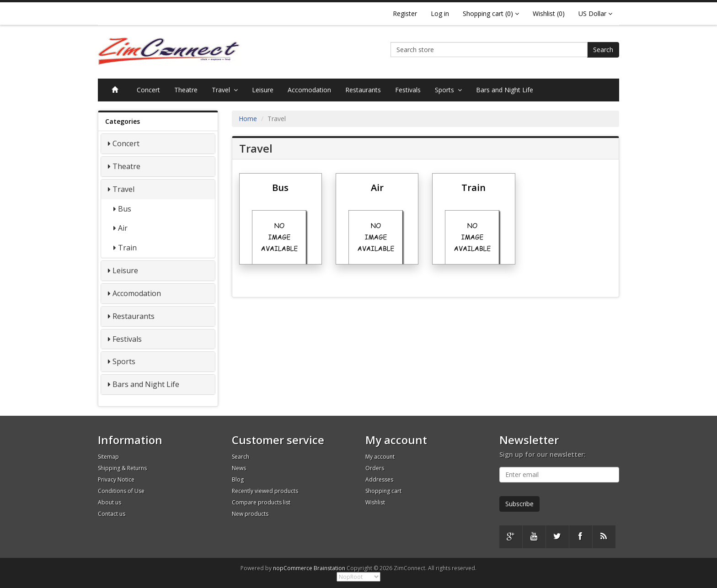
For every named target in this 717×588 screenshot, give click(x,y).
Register (405, 13)
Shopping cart (383, 491)
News (239, 468)
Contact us (111, 514)
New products (250, 514)
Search (603, 49)
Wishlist (375, 502)
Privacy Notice (116, 479)
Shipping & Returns (122, 468)
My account (380, 457)
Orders (374, 468)
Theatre (186, 89)
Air (123, 228)
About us (109, 502)
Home (248, 118)
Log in (440, 13)
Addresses (379, 479)
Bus (124, 209)
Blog (238, 479)
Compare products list (261, 502)
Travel (225, 89)
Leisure (262, 89)
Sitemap (108, 457)
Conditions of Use (121, 491)
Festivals (408, 89)
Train (127, 248)
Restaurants (363, 89)
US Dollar (595, 13)
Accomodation (309, 89)
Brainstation (330, 568)
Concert (148, 89)
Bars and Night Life (504, 89)
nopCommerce (292, 568)
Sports (448, 89)
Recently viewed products (265, 491)
